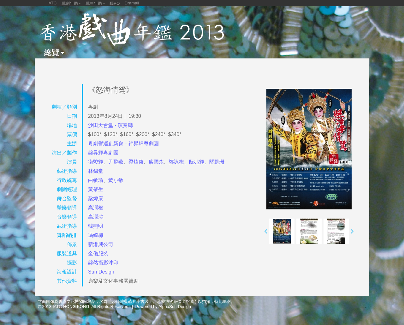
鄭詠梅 (176, 162)
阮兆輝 (196, 162)
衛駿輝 (95, 162)
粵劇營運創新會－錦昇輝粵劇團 (123, 143)
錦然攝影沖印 (103, 262)
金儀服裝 (98, 253)
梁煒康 (136, 162)
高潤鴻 (95, 217)
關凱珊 (216, 162)
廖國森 (156, 162)
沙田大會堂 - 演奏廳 (110, 125)
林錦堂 (95, 171)
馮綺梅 (95, 235)
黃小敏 (115, 180)
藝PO (115, 3)
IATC (51, 3)
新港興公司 (100, 244)
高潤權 (95, 207)
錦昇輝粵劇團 (103, 152)
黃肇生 (95, 189)
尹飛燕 (115, 162)
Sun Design (101, 271)
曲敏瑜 (95, 180)
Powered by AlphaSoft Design (163, 306)
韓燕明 (95, 226)
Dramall (132, 3)
